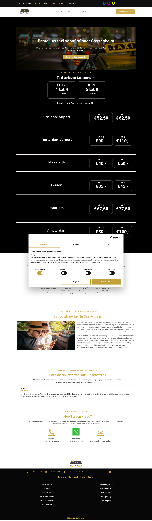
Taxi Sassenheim (46, 502)
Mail (100, 440)
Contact (88, 13)
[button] (18, 393)
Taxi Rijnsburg (105, 498)
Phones (51, 440)
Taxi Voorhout (46, 506)
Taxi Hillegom (46, 486)
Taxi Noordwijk (105, 490)
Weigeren (75, 282)
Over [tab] (108, 245)
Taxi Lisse (46, 490)
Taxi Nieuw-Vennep (46, 498)
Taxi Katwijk (105, 494)
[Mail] (100, 433)
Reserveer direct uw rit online (76, 58)
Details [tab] (76, 245)
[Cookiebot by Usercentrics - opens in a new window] (112, 237)
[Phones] (51, 433)
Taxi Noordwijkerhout (105, 486)
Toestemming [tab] (44, 245)
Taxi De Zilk (46, 494)
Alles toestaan (106, 282)
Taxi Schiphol (105, 502)
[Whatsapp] (76, 433)
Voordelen (72, 13)
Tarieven (57, 13)
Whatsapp (76, 440)
